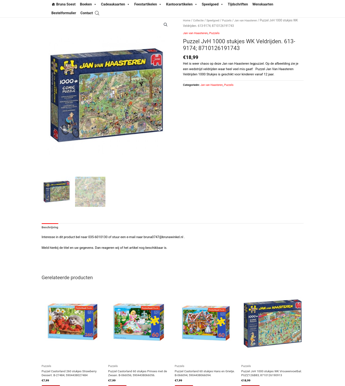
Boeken (88, 4)
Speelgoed (212, 4)
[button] (165, 25)
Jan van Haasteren (250, 20)
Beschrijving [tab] (51, 228)
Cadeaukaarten (115, 4)
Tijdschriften (238, 4)
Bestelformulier (63, 13)
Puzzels (230, 20)
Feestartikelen (148, 4)
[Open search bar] (97, 13)
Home (187, 20)
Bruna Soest (66, 4)
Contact (87, 13)
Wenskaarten (262, 4)
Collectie (199, 20)
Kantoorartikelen (181, 4)
